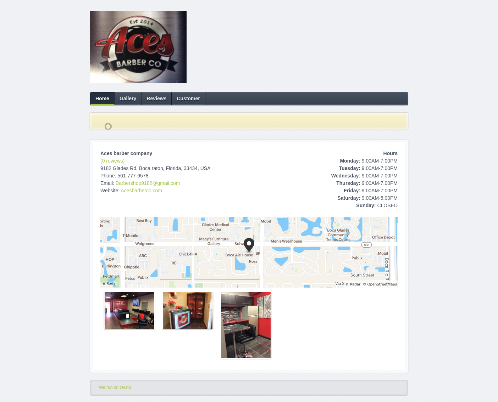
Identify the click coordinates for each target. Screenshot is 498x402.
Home (102, 98)
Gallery (128, 98)
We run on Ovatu (115, 387)
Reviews (156, 98)
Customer (188, 98)
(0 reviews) (112, 161)
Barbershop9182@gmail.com (148, 183)
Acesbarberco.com (141, 190)
